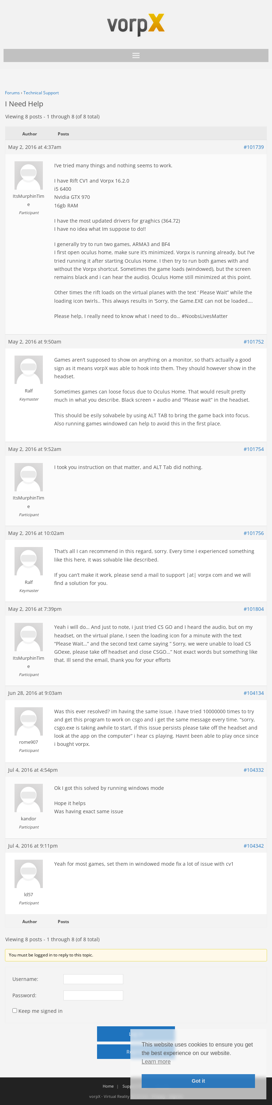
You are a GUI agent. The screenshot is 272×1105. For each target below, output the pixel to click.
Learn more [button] (156, 1062)
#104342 (254, 845)
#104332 (254, 769)
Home (108, 1086)
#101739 (254, 147)
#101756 (254, 533)
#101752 (254, 341)
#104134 (254, 693)
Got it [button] (198, 1081)
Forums (12, 93)
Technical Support (41, 93)
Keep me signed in (40, 1011)
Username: (25, 979)
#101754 (254, 449)
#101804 (254, 608)
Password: (24, 995)
